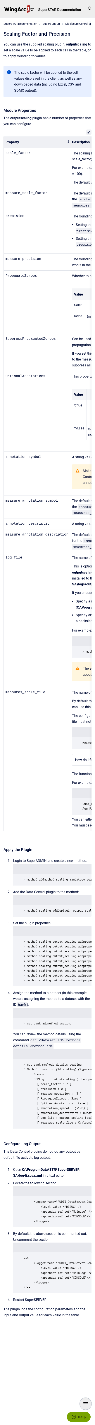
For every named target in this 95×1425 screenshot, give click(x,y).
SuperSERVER (51, 23)
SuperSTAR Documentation (59, 10)
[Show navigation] (86, 1404)
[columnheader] (37, 142)
